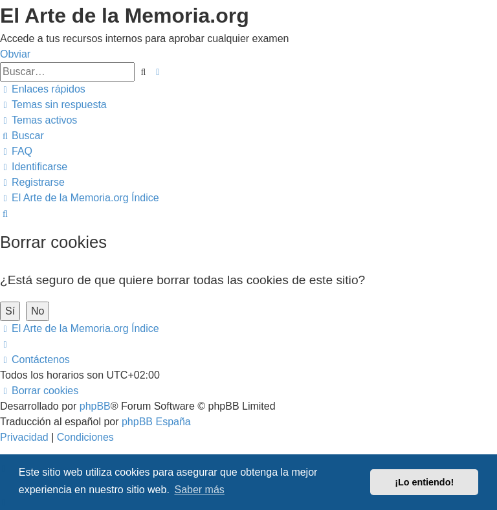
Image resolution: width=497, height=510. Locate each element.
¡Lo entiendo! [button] (424, 482)
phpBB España (156, 421)
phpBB (95, 406)
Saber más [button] (199, 489)
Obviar (15, 54)
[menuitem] (53, 104)
